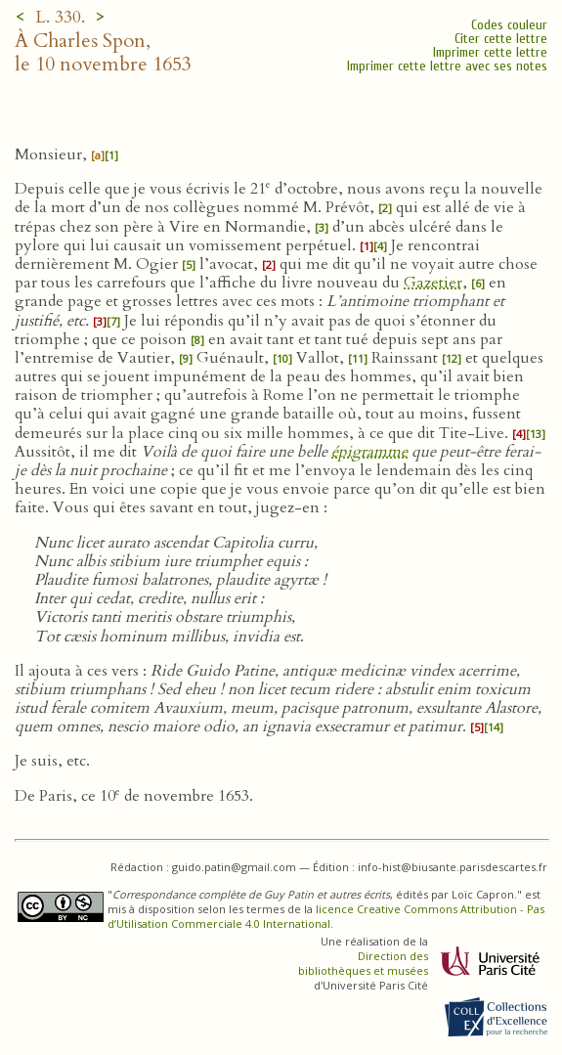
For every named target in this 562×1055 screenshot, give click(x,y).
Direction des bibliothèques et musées (363, 963)
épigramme (369, 451)
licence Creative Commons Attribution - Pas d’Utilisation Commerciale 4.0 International (326, 916)
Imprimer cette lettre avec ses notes (447, 66)
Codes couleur (509, 25)
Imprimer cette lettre (490, 52)
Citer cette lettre (500, 38)
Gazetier (433, 282)
